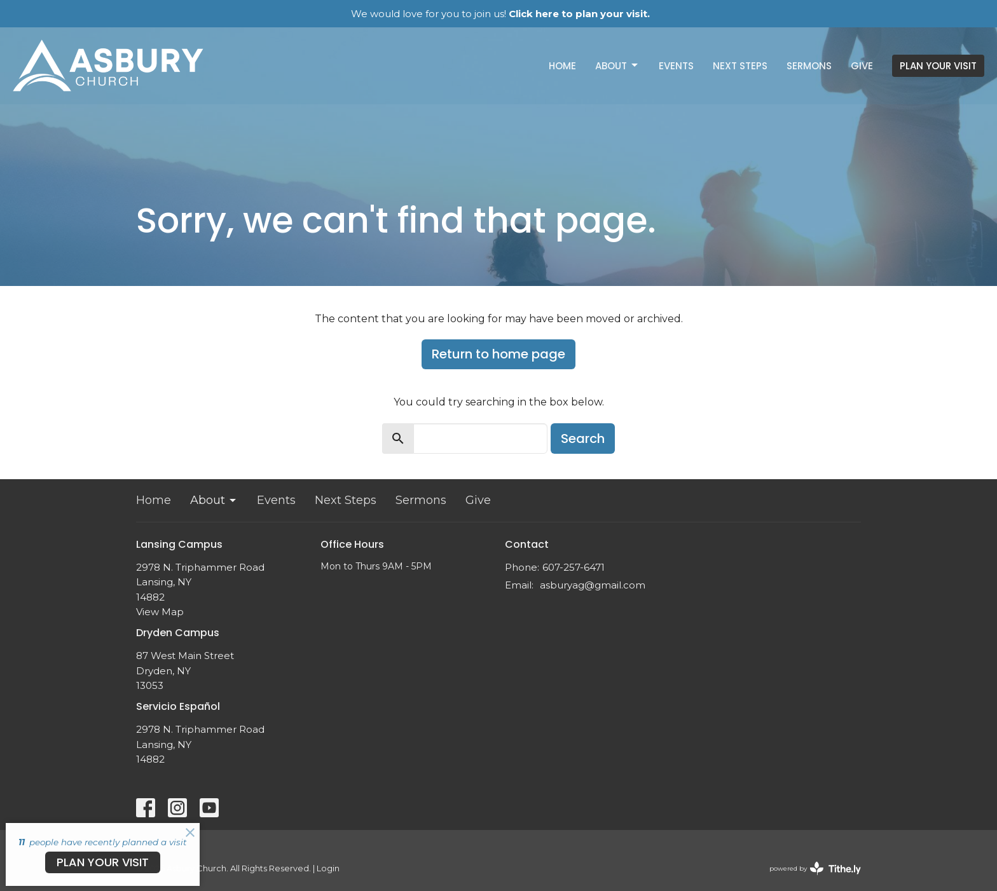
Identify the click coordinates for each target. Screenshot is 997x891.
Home (562, 65)
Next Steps (740, 65)
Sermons (809, 65)
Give (862, 65)
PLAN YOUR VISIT (938, 65)
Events (676, 65)
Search (583, 438)
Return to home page (498, 354)
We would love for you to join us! (500, 14)
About (617, 65)
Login (328, 868)
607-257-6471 (573, 567)
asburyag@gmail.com (592, 585)
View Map (160, 612)
